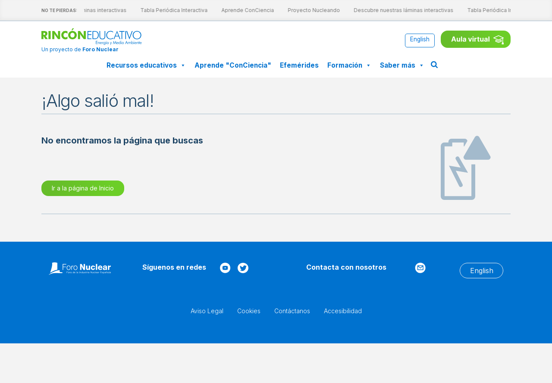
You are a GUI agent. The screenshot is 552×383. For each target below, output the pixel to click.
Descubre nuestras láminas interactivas (396, 10)
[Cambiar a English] (420, 39)
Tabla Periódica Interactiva (167, 10)
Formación (349, 65)
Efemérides (299, 65)
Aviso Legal (207, 310)
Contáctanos (292, 310)
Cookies (248, 310)
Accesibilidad (343, 310)
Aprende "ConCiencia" (232, 65)
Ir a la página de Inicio (83, 188)
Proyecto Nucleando (307, 10)
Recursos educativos (146, 65)
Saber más (402, 65)
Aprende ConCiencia (240, 10)
